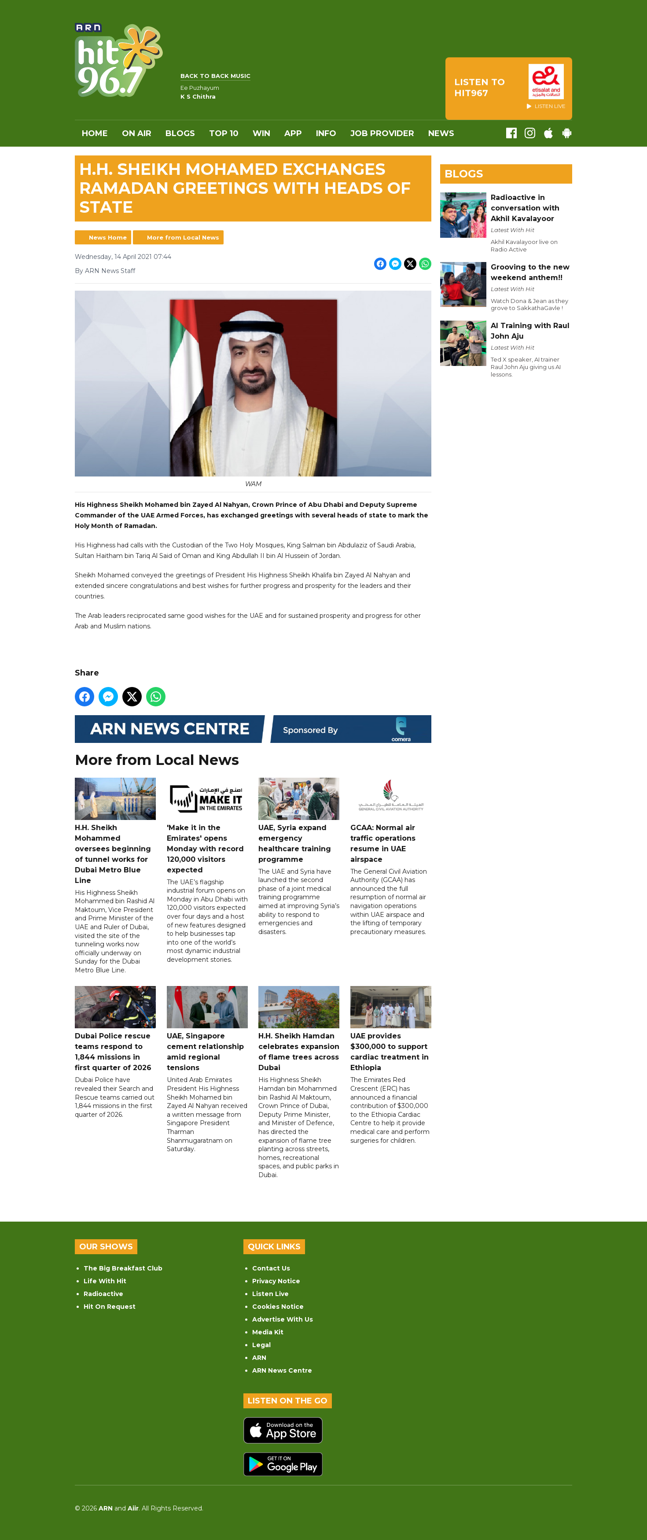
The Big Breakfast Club (123, 1268)
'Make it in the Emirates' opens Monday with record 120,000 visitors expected (207, 825)
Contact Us (271, 1268)
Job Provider (382, 133)
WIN (261, 133)
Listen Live (270, 1294)
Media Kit (267, 1332)
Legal (261, 1345)
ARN (259, 1358)
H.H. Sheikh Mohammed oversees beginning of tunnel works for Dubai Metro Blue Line (115, 830)
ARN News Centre (282, 1370)
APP (293, 133)
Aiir (133, 1508)
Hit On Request (110, 1307)
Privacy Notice (276, 1281)
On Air (136, 133)
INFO (326, 133)
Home (95, 133)
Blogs (180, 133)
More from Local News (183, 237)
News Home (108, 237)
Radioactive (103, 1294)
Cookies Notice (278, 1307)
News (441, 133)
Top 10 (224, 133)
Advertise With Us (282, 1319)
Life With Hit (105, 1281)
